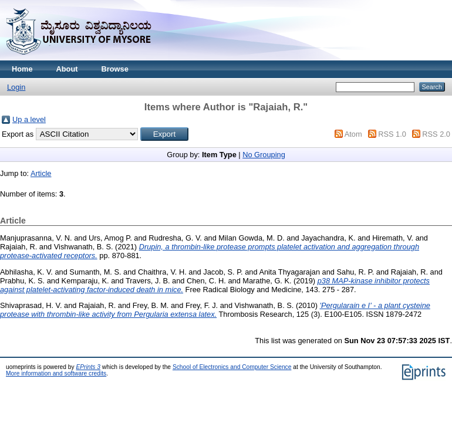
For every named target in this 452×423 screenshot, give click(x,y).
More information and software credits (56, 373)
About (67, 69)
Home (22, 69)
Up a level (29, 119)
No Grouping (263, 154)
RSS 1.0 (392, 134)
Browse (115, 69)
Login (16, 87)
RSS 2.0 (436, 134)
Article (41, 173)
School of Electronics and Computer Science (232, 367)
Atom (353, 134)
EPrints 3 (88, 367)
